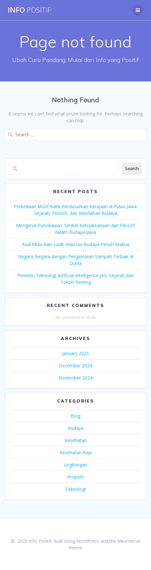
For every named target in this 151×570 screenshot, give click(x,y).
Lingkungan (75, 465)
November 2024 (75, 378)
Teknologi (75, 489)
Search (132, 168)
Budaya (75, 428)
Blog (75, 416)
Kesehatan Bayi (76, 452)
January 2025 (75, 353)
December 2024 (75, 365)
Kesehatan (76, 440)
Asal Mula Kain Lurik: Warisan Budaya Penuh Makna (75, 244)
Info (29, 9)
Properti (75, 477)
